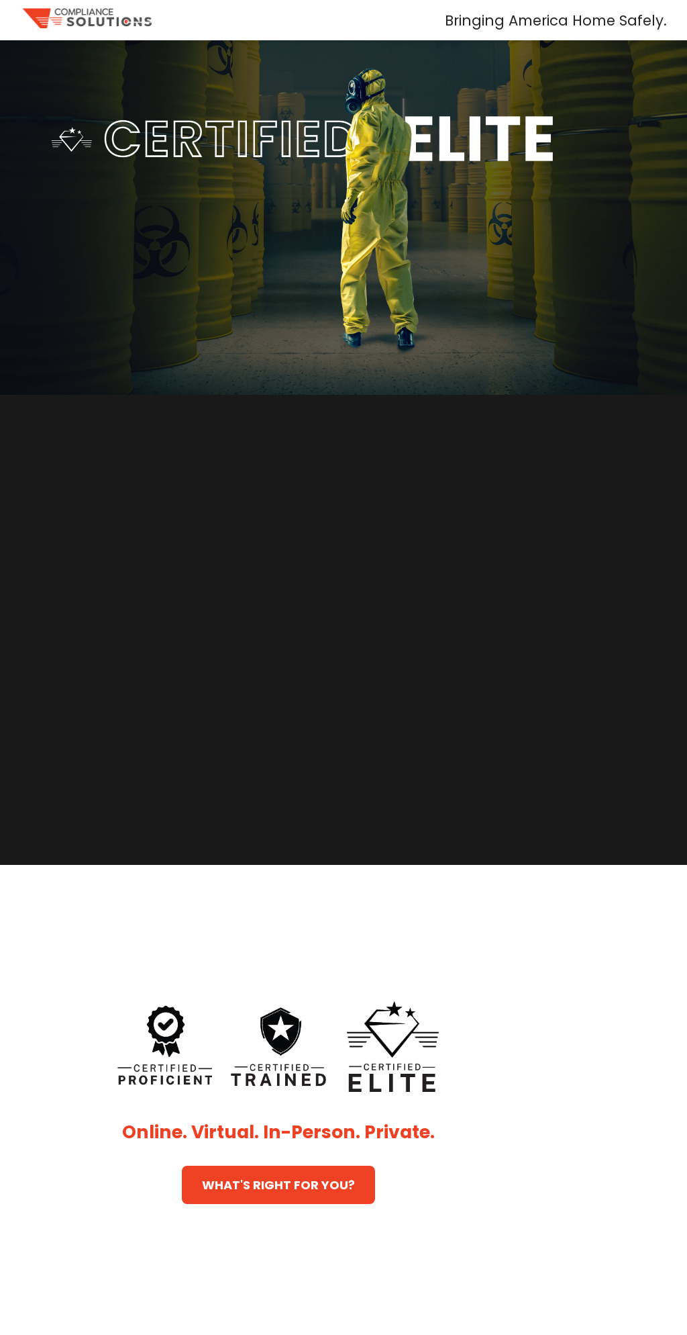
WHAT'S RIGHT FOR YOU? (278, 1185)
